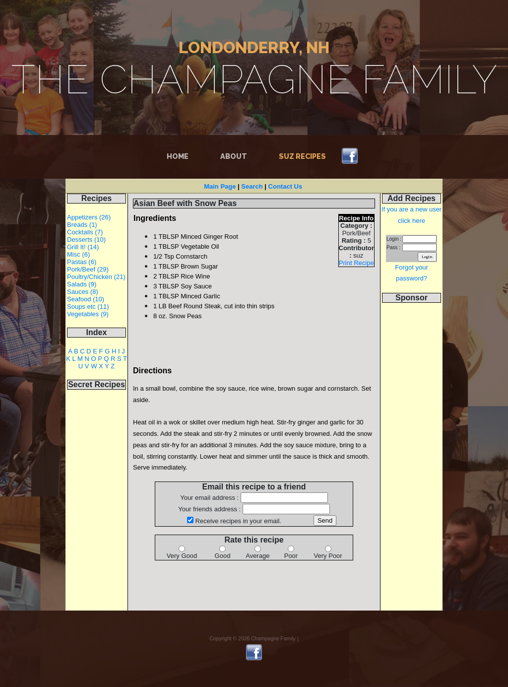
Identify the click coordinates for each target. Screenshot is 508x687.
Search (251, 186)
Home (179, 155)
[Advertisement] (412, 462)
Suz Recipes (302, 156)
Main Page (220, 186)
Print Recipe (356, 263)
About (233, 156)
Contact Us (285, 186)
